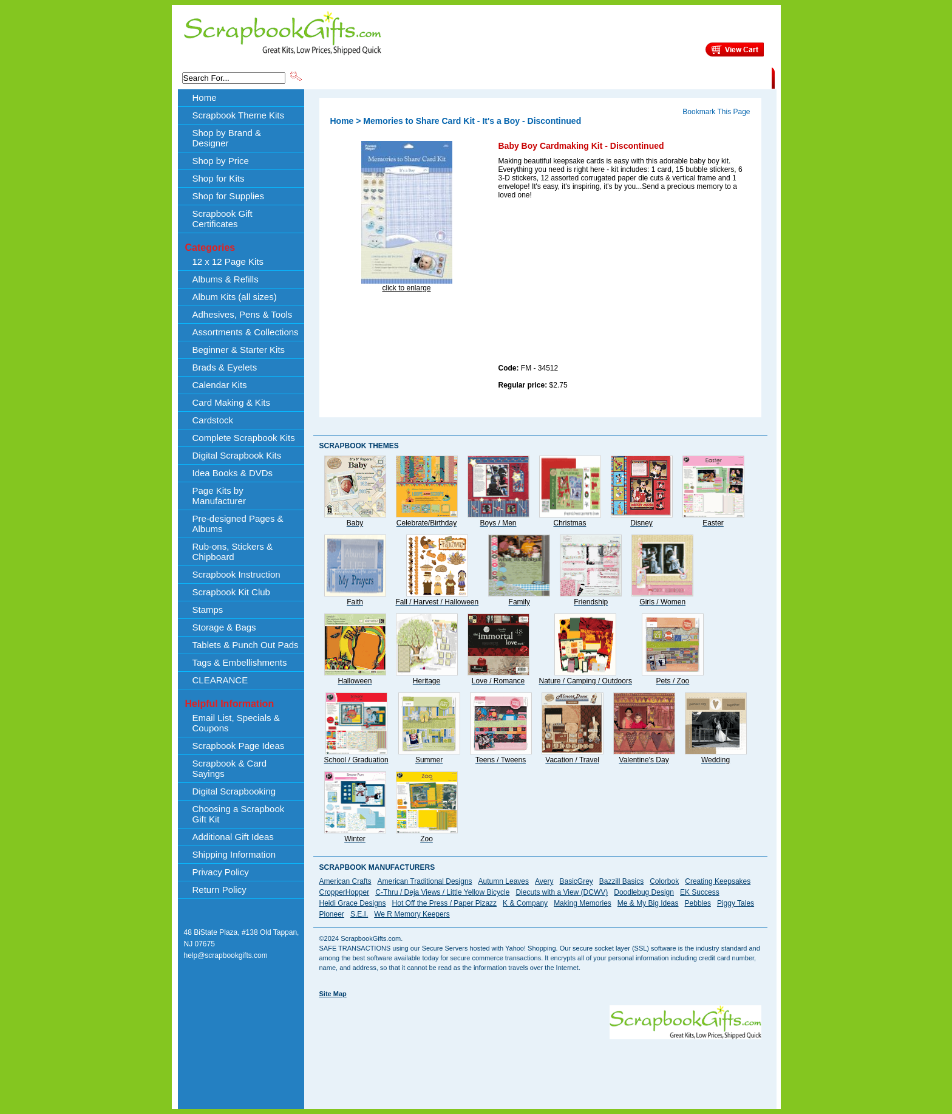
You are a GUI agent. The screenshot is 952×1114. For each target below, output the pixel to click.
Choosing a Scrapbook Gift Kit (238, 814)
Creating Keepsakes (717, 881)
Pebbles (698, 903)
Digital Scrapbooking (234, 791)
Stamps (207, 609)
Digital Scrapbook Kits (237, 455)
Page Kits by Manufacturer (219, 495)
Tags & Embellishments (239, 662)
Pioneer (331, 914)
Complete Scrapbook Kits (243, 437)
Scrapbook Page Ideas (238, 745)
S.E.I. (359, 914)
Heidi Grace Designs (352, 903)
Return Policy (219, 889)
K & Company (525, 903)
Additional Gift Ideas (233, 837)
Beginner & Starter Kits (238, 349)
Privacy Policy (220, 872)
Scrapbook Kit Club (231, 592)
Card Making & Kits (231, 402)
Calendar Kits (219, 385)
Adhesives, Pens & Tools (242, 314)
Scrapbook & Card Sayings (229, 768)
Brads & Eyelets (224, 367)
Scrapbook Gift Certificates (222, 218)
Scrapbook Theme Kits (349, 77)
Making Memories (582, 903)
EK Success (699, 892)
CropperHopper (344, 892)
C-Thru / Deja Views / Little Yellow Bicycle (442, 892)
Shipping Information (644, 77)
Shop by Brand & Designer (446, 77)
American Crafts (345, 881)
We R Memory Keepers (411, 914)
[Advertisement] (589, 284)
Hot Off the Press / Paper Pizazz (444, 903)
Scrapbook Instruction (236, 574)
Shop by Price (528, 77)
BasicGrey (576, 881)
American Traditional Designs (425, 881)
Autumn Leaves (503, 881)
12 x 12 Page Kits (228, 261)
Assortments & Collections (245, 332)
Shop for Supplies (228, 196)
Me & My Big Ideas (648, 903)
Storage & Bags (224, 627)
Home (204, 97)
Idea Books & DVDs (232, 473)
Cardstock (213, 420)
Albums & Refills (225, 279)
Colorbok (664, 881)
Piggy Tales (735, 903)
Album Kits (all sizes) (234, 297)
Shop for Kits (218, 178)
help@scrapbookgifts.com (226, 955)
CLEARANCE (715, 77)
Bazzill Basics (621, 881)
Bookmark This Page (716, 112)
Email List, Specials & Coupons (236, 722)
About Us (580, 77)
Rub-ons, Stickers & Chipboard (232, 551)
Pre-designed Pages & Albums (238, 523)
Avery (544, 881)
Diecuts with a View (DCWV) (561, 892)
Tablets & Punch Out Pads (245, 645)
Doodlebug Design (644, 892)
